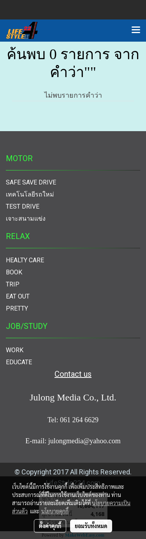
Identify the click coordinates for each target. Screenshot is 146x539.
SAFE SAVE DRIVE (31, 182)
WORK (14, 350)
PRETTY (17, 308)
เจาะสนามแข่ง (26, 218)
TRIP (12, 284)
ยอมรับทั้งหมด (91, 525)
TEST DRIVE (22, 206)
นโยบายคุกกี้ (55, 510)
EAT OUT (18, 296)
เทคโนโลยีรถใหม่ (30, 194)
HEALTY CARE (25, 260)
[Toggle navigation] (135, 30)
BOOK (14, 272)
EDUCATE (19, 362)
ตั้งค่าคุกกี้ (50, 525)
